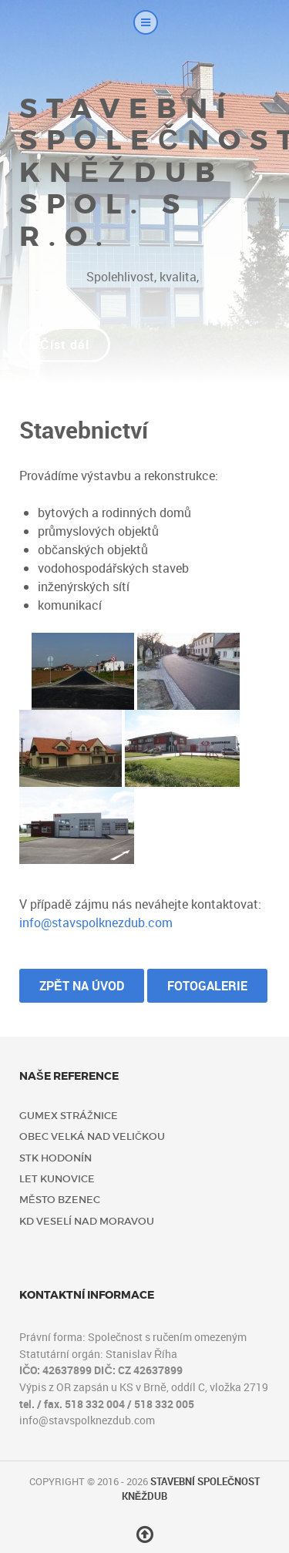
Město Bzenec (59, 1199)
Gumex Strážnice (68, 1115)
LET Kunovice (57, 1179)
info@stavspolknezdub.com (96, 922)
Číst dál (64, 344)
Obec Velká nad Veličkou (92, 1136)
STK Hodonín (55, 1158)
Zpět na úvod (81, 985)
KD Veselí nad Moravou (86, 1221)
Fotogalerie (207, 985)
